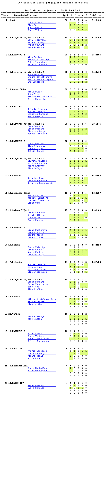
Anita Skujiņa (42, 53)
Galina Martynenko (42, 408)
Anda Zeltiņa (42, 88)
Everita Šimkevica (42, 239)
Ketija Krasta (42, 180)
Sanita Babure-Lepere (42, 94)
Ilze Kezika (42, 364)
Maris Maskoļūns (42, 441)
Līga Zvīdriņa (42, 304)
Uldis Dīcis (42, 109)
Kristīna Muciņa (42, 195)
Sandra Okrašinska (42, 405)
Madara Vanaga (42, 378)
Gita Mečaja (42, 201)
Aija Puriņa (42, 67)
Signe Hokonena (42, 461)
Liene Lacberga (42, 254)
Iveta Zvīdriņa (42, 295)
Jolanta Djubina (42, 130)
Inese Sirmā (42, 26)
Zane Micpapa (42, 284)
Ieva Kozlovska (42, 47)
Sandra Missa (42, 281)
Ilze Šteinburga (42, 325)
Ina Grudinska (42, 97)
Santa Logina (42, 233)
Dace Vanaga (42, 381)
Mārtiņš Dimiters (42, 236)
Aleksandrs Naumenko (42, 115)
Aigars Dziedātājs (42, 70)
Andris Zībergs (42, 132)
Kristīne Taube (42, 322)
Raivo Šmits (42, 399)
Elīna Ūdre (42, 242)
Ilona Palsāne (42, 153)
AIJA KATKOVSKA (42, 361)
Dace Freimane (42, 55)
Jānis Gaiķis (42, 138)
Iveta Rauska (42, 263)
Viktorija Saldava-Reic (42, 358)
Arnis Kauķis (42, 301)
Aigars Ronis (42, 426)
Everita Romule (42, 316)
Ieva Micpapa (42, 177)
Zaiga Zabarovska (42, 340)
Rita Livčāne (42, 346)
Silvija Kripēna (42, 192)
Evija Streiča (42, 464)
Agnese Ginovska (42, 159)
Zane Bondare (42, 150)
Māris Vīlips (42, 35)
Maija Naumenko (42, 118)
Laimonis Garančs (42, 135)
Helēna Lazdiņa (42, 50)
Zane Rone (42, 343)
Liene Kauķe (42, 298)
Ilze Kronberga (42, 156)
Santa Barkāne (42, 337)
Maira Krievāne (42, 198)
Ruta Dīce (42, 112)
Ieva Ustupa (42, 319)
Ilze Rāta (42, 29)
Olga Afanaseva (42, 174)
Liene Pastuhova (42, 275)
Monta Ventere (42, 402)
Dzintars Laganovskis (42, 218)
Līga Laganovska (42, 215)
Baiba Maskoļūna (42, 443)
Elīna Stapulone (42, 76)
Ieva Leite (42, 260)
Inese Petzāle (42, 171)
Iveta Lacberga (42, 423)
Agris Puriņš (42, 32)
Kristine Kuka (42, 212)
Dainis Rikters (42, 257)
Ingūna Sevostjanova (42, 91)
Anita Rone (42, 429)
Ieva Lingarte (42, 278)
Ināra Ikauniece (42, 73)
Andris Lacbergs (42, 420)
